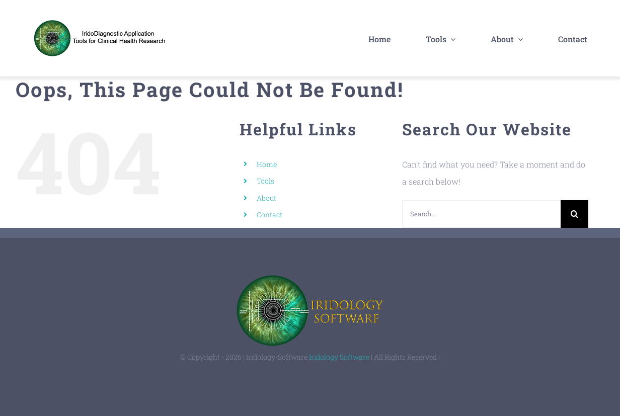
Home (267, 164)
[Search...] (481, 214)
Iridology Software (339, 357)
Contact (269, 214)
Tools (265, 181)
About (266, 198)
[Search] (574, 214)
